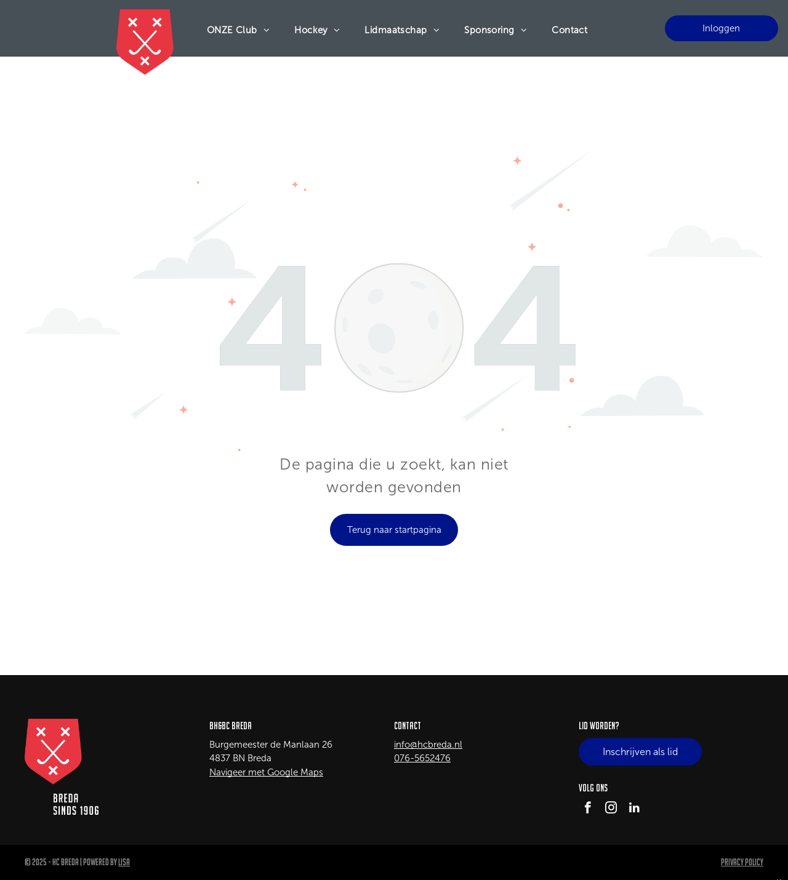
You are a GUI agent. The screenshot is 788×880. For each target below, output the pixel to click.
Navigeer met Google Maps (266, 772)
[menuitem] (239, 30)
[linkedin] (634, 809)
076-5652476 (422, 758)
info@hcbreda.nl (428, 744)
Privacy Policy (742, 862)
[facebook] (588, 809)
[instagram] (611, 809)
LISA (124, 862)
